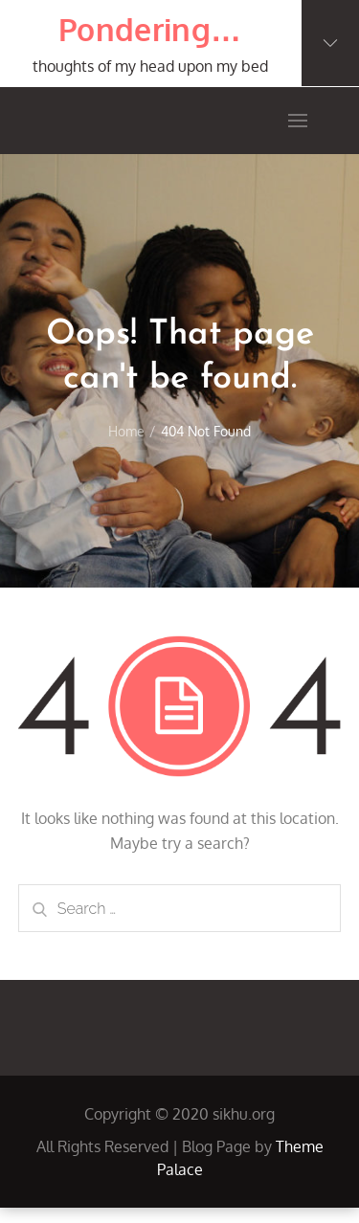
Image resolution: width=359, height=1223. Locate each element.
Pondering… (149, 29)
